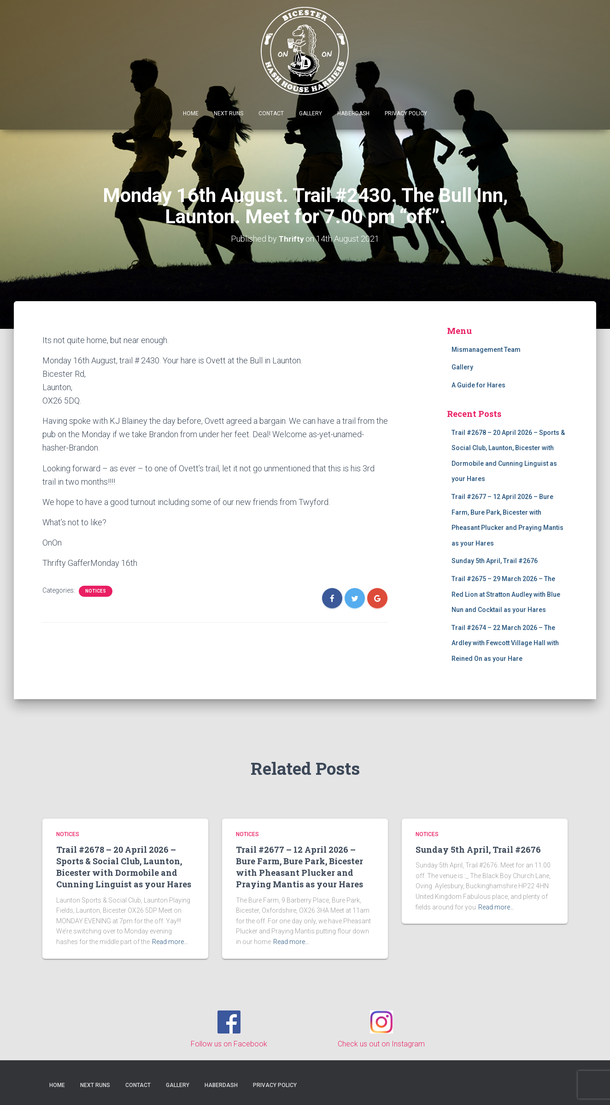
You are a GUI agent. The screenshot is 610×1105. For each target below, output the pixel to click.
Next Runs (228, 113)
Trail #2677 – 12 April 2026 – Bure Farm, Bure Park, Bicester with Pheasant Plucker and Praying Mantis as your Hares (299, 867)
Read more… (170, 941)
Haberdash (353, 113)
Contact (271, 113)
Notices (95, 591)
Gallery (310, 113)
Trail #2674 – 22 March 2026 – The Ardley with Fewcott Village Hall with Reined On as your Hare (505, 643)
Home (191, 113)
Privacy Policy (406, 113)
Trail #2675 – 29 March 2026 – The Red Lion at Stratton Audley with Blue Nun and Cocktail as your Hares (506, 594)
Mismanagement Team (486, 349)
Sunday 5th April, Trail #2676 (495, 560)
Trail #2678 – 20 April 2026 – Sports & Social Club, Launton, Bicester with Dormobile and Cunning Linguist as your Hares (123, 867)
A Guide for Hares (478, 385)
